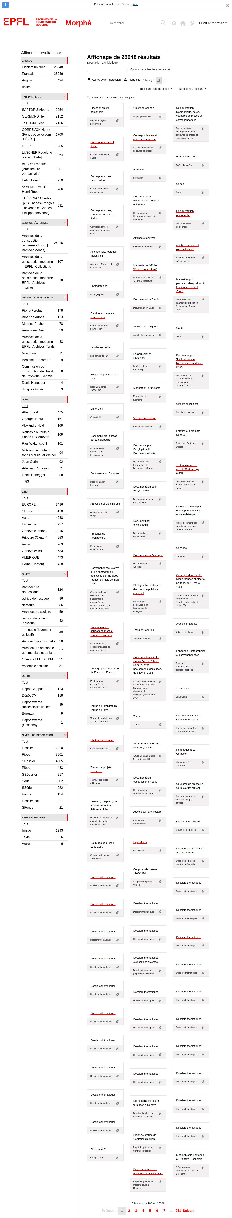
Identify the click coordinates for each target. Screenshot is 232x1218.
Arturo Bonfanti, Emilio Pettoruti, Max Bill (146, 745)
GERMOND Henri (42, 117)
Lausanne (42, 525)
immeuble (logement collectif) (42, 632)
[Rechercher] (133, 23)
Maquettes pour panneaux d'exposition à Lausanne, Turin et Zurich (190, 285)
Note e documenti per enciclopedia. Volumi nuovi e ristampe (188, 510)
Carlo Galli (96, 408)
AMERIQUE (42, 558)
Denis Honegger (42, 383)
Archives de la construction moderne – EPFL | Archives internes (42, 280)
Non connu (42, 354)
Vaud (42, 518)
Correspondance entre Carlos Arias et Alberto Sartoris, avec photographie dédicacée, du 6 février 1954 (147, 665)
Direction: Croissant (191, 88)
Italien (42, 87)
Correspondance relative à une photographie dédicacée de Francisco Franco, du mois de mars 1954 (104, 575)
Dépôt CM (42, 696)
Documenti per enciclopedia (141, 522)
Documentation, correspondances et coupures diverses (101, 631)
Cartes (180, 183)
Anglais (42, 81)
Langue (27, 60)
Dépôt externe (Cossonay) (42, 722)
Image (42, 831)
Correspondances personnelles (100, 178)
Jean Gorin (42, 462)
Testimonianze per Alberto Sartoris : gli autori (187, 469)
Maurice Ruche (42, 324)
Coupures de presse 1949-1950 (102, 844)
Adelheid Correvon (42, 469)
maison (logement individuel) (42, 621)
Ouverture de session (212, 23)
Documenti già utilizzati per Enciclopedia (103, 437)
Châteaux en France (102, 740)
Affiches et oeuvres (144, 237)
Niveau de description (37, 735)
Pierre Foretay (42, 311)
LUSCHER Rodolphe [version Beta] (42, 155)
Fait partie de (31, 97)
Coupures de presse (188, 821)
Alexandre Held (42, 426)
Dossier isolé (42, 801)
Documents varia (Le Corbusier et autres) (188, 717)
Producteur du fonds (37, 297)
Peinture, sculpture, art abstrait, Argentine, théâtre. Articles (103, 805)
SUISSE (42, 512)
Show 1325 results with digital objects (111, 97)
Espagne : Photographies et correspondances (190, 652)
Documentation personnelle (185, 213)
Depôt (26, 676)
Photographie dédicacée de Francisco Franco (104, 670)
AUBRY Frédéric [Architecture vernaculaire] (42, 168)
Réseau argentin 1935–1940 (104, 376)
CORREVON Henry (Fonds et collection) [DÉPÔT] (42, 134)
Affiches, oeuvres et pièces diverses (187, 247)
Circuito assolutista (187, 403)
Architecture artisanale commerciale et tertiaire (42, 650)
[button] (183, 23)
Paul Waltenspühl (42, 444)
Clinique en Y (98, 1149)
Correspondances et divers (102, 144)
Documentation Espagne (104, 473)
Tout (25, 103)
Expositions (140, 842)
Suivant (188, 1210)
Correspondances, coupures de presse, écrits (102, 214)
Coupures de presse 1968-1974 (145, 871)
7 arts (136, 716)
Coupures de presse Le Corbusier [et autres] (189, 785)
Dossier (42, 748)
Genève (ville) (42, 551)
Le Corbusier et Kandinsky (142, 355)
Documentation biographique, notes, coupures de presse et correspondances (189, 113)
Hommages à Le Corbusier (185, 751)
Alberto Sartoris (42, 318)
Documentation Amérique (148, 555)
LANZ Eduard (42, 181)
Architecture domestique (42, 589)
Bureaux (42, 714)
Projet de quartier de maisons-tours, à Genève (148, 1171)
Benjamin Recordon (42, 360)
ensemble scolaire (42, 666)
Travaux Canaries (143, 629)
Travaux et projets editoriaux (100, 769)
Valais (42, 545)
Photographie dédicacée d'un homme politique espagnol (147, 589)
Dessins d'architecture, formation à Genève (146, 1102)
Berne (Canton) (42, 564)
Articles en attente (186, 623)
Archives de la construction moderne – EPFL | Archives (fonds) (42, 243)
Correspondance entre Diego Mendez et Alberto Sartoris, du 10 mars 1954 (190, 581)
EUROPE (42, 505)
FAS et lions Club (186, 156)
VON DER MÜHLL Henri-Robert (42, 189)
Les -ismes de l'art (100, 347)
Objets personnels (143, 107)
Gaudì (179, 327)
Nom (25, 399)
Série (42, 782)
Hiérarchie (132, 79)
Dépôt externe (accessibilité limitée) (42, 704)
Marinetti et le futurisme (146, 387)
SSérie (42, 788)
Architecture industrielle (42, 642)
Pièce (42, 755)
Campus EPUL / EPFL (42, 660)
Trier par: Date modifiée (155, 88)
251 (178, 1210)
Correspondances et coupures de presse (145, 137)
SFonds (42, 808)
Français (42, 74)
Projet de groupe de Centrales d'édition (144, 1136)
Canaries (181, 547)
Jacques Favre (42, 390)
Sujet (26, 574)
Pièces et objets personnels (99, 109)
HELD (42, 146)
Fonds (42, 795)
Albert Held (42, 413)
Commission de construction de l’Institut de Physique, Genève (42, 371)
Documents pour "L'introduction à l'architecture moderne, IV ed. (189, 361)
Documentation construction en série (145, 779)
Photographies (98, 285)
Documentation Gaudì (146, 299)
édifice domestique (42, 599)
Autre (42, 844)
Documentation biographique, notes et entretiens (146, 200)
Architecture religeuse (146, 326)
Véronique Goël (42, 331)
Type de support (33, 817)
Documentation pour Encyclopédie (145, 488)
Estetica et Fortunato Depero (188, 432)
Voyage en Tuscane (144, 418)
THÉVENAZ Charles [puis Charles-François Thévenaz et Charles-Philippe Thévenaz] (42, 206)
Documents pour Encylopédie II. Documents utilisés (144, 449)
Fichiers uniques (42, 68)
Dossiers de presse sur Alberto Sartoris (189, 850)
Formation (139, 169)
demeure (42, 606)
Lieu (25, 491)
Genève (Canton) (42, 531)
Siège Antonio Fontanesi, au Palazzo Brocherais (190, 1156)
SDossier (42, 762)
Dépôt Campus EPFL (42, 689)
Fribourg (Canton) (42, 538)
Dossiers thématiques (102, 877)
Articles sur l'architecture (147, 811)
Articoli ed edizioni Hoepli (105, 503)
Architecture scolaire (42, 612)
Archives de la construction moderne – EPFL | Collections (42, 261)
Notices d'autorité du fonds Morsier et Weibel (42, 453)
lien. (135, 4)
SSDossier (42, 775)
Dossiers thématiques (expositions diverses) (146, 959)
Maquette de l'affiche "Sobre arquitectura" (145, 267)
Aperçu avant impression (104, 79)
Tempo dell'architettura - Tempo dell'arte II (104, 707)
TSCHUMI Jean (42, 124)
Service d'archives (35, 223)
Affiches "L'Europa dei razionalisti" (103, 253)
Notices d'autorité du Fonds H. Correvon (42, 434)
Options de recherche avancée (148, 69)
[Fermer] (227, 5)
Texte (42, 838)
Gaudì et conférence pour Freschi (102, 315)
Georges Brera (42, 419)
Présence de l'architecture (97, 535)
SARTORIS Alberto (42, 110)
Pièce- (42, 768)
